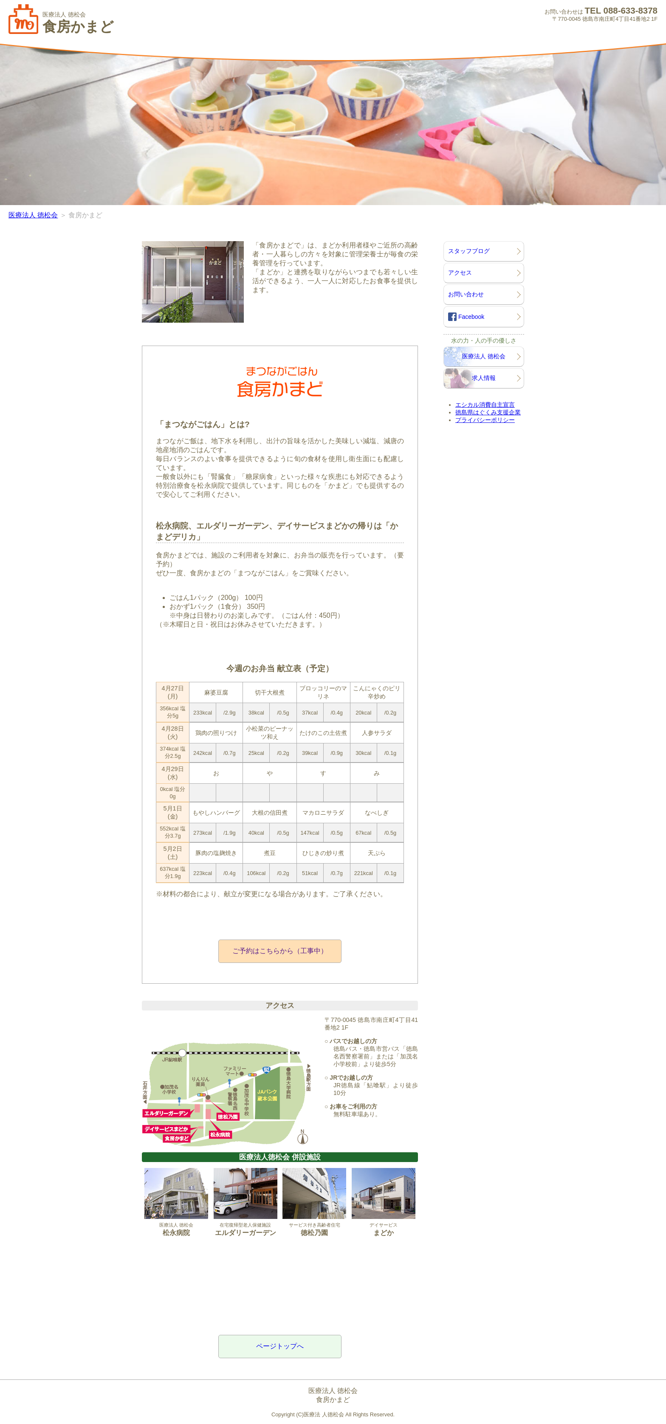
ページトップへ (280, 1346)
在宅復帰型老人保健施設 (245, 1202)
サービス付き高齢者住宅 (314, 1202)
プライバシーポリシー (485, 420)
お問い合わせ (466, 294)
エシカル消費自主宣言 (485, 404)
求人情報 (484, 377)
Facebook (466, 316)
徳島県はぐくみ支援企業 (488, 412)
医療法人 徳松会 (33, 215)
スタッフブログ (469, 251)
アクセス (460, 272)
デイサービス (383, 1202)
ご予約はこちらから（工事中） (279, 950)
